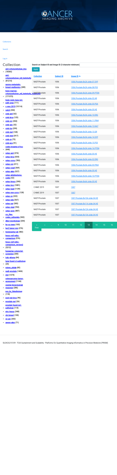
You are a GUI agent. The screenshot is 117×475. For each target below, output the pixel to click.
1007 (73, 187)
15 (105, 225)
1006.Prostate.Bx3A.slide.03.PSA (84, 104)
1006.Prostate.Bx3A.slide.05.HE (84, 110)
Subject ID (59, 76)
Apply (36, 69)
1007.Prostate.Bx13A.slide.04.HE (84, 215)
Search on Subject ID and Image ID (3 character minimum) (55, 65)
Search (5, 49)
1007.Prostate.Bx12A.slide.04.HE (84, 209)
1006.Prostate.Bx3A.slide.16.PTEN (85, 148)
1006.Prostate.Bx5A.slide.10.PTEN (85, 176)
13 (90, 226)
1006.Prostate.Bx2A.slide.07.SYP (84, 82)
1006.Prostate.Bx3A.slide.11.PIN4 (85, 121)
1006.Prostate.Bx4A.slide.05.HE (84, 154)
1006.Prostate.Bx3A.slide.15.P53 (84, 143)
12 (82, 225)
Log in (5, 58)
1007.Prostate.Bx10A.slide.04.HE (84, 198)
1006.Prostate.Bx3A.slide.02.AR (84, 98)
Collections (7, 41)
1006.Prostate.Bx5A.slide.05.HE (84, 171)
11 (74, 225)
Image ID (76, 76)
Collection (38, 76)
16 (113, 225)
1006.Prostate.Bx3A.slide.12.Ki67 (84, 126)
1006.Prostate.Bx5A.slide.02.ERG (84, 159)
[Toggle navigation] (113, 15)
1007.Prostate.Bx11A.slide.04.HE (84, 204)
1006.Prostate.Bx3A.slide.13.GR (84, 132)
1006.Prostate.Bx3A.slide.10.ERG (84, 115)
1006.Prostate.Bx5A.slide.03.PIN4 (85, 165)
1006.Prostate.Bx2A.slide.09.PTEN (85, 93)
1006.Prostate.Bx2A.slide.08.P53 (84, 87)
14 (97, 225)
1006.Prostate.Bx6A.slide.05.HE (84, 182)
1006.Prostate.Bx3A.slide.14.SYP (84, 137)
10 (66, 225)
